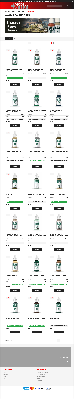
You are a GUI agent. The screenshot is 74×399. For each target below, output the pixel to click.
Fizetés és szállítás (41, 376)
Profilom (4, 376)
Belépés (4, 372)
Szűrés (10, 39)
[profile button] (64, 6)
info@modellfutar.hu (64, 357)
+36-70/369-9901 (65, 355)
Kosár (4, 378)
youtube (67, 361)
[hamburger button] (6, 6)
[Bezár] (72, 1)
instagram (64, 361)
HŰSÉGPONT (39, 380)
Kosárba (15, 84)
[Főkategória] (7, 11)
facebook (61, 361)
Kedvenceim (5, 380)
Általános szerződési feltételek (43, 372)
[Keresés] (54, 6)
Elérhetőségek (40, 378)
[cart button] (68, 6)
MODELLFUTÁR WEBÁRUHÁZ (63, 353)
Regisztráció (5, 374)
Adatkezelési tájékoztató (42, 374)
